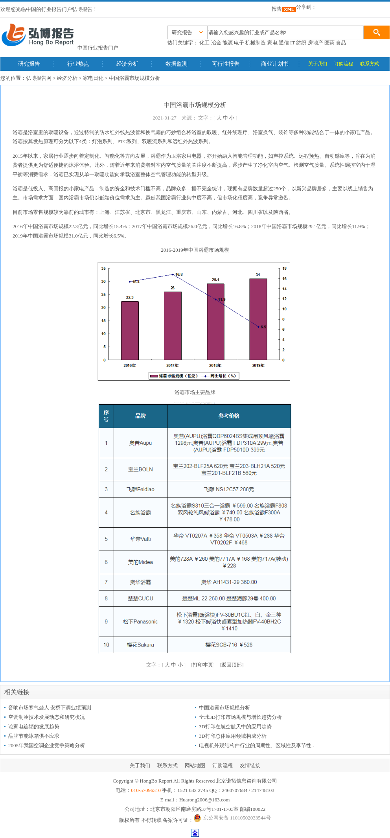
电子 (239, 43)
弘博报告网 (39, 78)
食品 (341, 43)
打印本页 (203, 665)
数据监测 (177, 64)
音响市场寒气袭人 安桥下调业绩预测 (49, 708)
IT (292, 43)
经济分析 (127, 64)
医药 (329, 43)
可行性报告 (225, 64)
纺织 (301, 43)
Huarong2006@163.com (204, 800)
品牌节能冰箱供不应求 (33, 736)
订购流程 (343, 63)
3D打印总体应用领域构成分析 (233, 736)
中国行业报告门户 (97, 48)
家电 (272, 43)
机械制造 (255, 43)
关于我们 (317, 63)
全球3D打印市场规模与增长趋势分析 (240, 717)
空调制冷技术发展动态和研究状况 (46, 717)
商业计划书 (275, 64)
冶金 (216, 43)
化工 (204, 43)
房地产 (315, 43)
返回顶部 (231, 665)
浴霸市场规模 (53, 226)
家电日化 (93, 78)
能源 (228, 43)
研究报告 (29, 64)
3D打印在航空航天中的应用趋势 (235, 726)
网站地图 (195, 765)
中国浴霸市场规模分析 (224, 708)
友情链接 (250, 765)
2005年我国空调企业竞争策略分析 (46, 745)
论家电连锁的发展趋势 (33, 726)
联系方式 (369, 63)
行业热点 (78, 64)
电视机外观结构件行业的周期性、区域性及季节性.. (256, 745)
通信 (284, 43)
